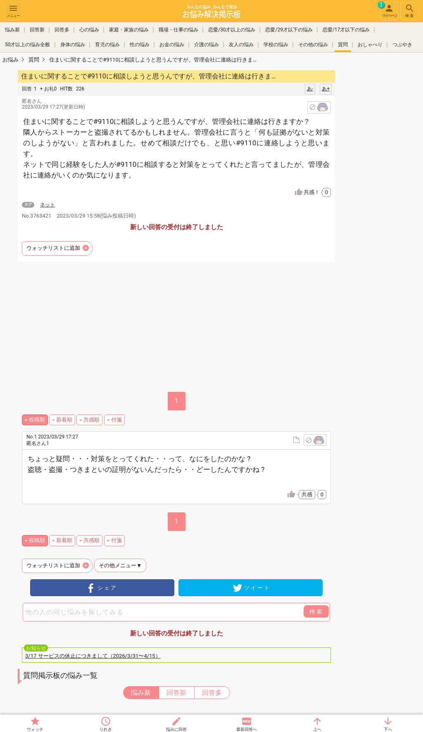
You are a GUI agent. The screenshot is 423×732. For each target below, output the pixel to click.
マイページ (388, 10)
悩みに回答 (176, 729)
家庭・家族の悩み (129, 30)
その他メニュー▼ (120, 565)
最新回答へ (246, 729)
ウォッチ (35, 729)
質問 (343, 44)
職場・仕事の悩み (178, 30)
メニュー (13, 10)
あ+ (326, 89)
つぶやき (402, 44)
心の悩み (89, 30)
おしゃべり (370, 44)
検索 (410, 10)
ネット (47, 205)
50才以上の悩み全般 (27, 44)
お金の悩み (171, 44)
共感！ (317, 192)
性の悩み (140, 44)
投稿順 (37, 420)
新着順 (64, 420)
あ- (310, 89)
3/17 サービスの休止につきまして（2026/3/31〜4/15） (93, 656)
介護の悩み (206, 44)
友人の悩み (241, 44)
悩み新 (12, 30)
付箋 (116, 420)
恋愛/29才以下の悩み (288, 30)
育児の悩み (107, 44)
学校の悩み (276, 44)
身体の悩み (72, 44)
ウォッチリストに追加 (53, 248)
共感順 (91, 420)
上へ (317, 729)
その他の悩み (313, 44)
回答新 (37, 30)
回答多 (62, 30)
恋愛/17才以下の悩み (346, 30)
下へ (388, 729)
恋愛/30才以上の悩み (231, 30)
